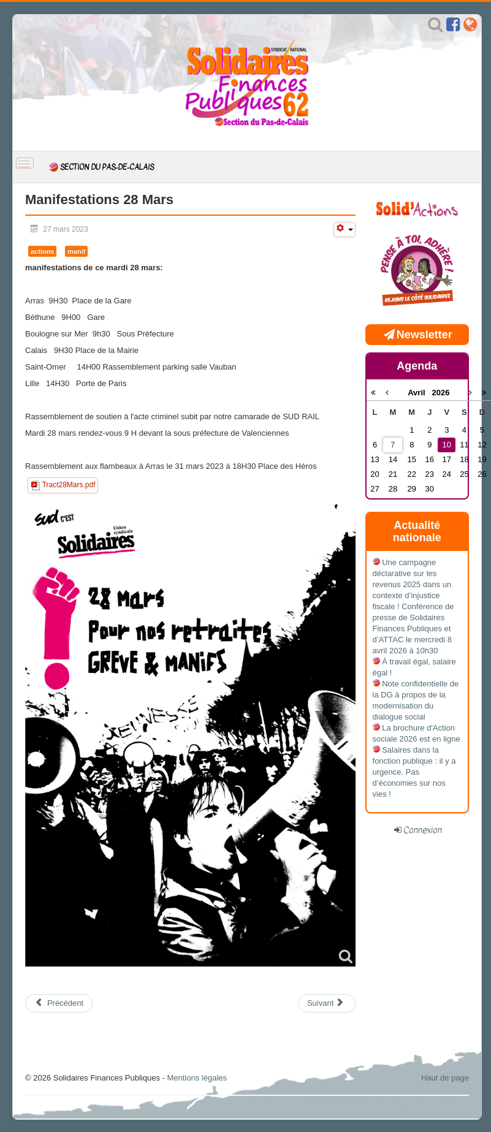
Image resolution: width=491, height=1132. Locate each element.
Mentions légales (197, 1077)
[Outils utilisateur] (344, 229)
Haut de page (445, 1077)
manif (76, 251)
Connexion (422, 830)
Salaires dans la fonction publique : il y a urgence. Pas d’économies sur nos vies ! (414, 772)
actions (42, 251)
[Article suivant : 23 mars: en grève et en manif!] (327, 1003)
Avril (420, 392)
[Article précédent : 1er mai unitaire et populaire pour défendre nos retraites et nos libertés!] (59, 1003)
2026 (440, 392)
